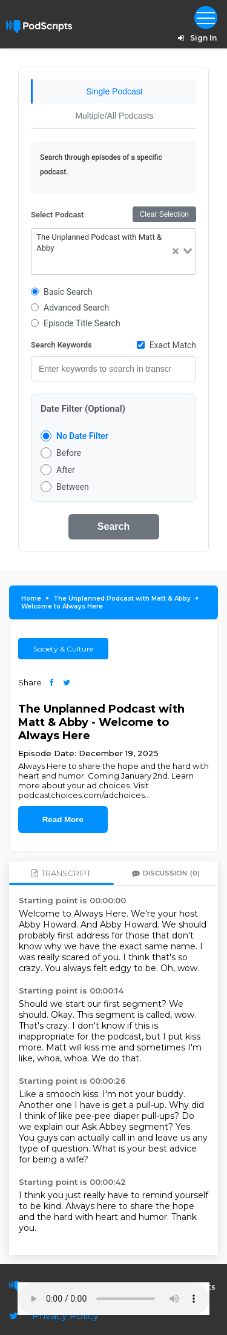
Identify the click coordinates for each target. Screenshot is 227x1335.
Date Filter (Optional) (83, 408)
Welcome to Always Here (62, 606)
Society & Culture (63, 648)
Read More (63, 819)
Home (31, 598)
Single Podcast (114, 91)
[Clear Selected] (176, 251)
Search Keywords (61, 344)
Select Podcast (57, 214)
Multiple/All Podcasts (114, 115)
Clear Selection (164, 214)
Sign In (195, 37)
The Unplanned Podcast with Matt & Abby (122, 598)
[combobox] (113, 251)
